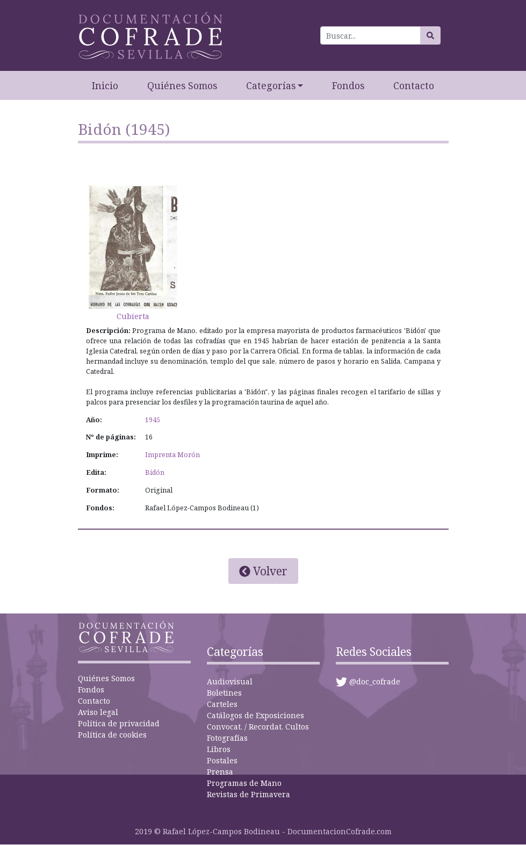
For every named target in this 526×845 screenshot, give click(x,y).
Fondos (348, 85)
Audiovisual (230, 681)
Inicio (105, 85)
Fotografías (227, 738)
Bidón (154, 472)
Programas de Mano (244, 783)
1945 (152, 419)
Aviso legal (98, 712)
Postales (222, 760)
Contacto (413, 85)
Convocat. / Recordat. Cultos (258, 726)
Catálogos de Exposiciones (255, 715)
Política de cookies (112, 735)
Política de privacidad (119, 723)
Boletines (224, 693)
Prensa (220, 772)
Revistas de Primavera (248, 794)
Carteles (222, 704)
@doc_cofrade (374, 681)
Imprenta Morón (172, 454)
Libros (218, 749)
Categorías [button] (271, 85)
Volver (263, 571)
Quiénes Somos (182, 85)
